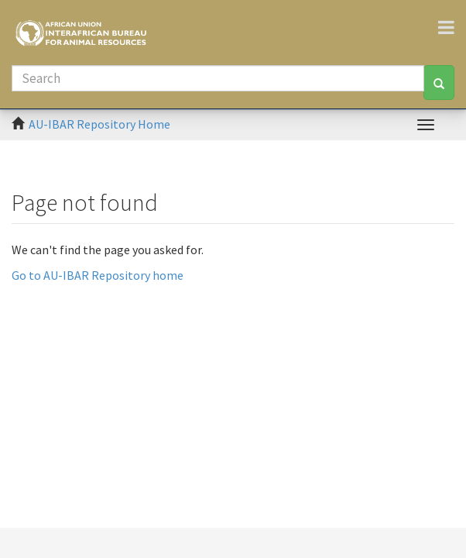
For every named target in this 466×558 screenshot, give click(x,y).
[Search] (218, 78)
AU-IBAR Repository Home (99, 124)
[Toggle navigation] (452, 27)
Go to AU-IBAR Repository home (97, 275)
